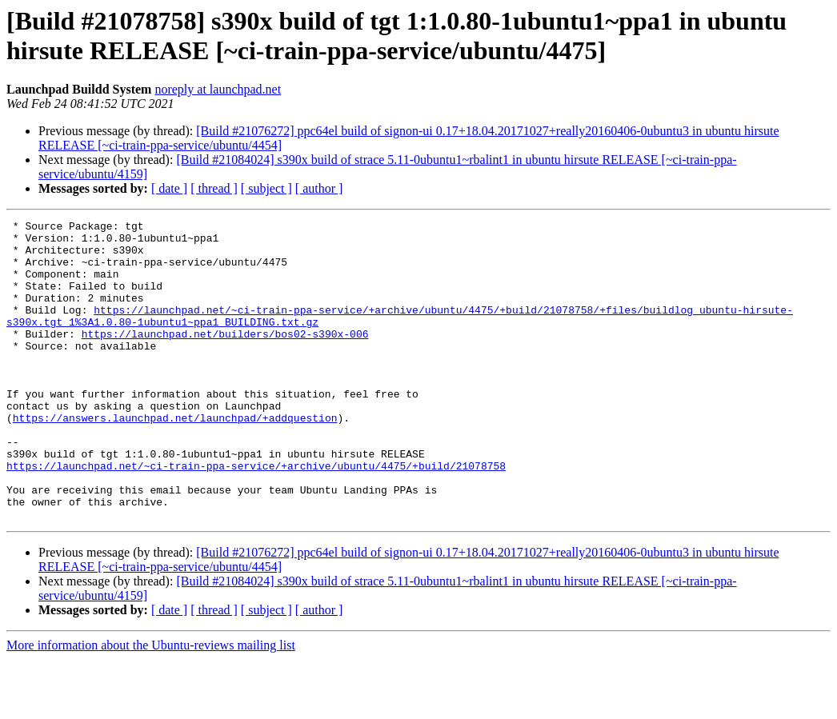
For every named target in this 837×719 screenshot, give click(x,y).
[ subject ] (266, 188)
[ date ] (169, 188)
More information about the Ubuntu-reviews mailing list (150, 705)
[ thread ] (214, 188)
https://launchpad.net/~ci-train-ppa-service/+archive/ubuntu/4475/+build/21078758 (256, 516)
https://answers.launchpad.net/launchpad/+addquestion (175, 458)
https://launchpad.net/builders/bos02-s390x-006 (225, 357)
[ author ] (319, 188)
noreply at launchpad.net (217, 89)
